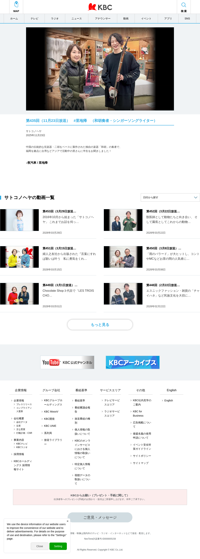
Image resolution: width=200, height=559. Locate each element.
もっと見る (100, 325)
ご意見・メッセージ (100, 517)
